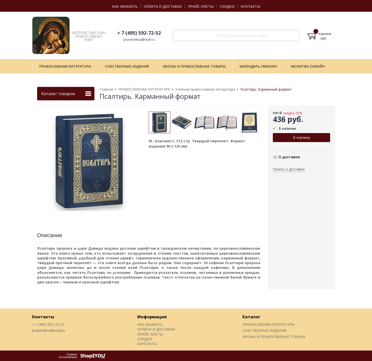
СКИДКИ (227, 6)
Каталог (251, 317)
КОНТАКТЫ (250, 6)
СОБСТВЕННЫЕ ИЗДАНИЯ (264, 330)
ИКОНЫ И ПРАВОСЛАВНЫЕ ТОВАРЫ (273, 336)
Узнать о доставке (289, 169)
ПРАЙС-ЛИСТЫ (201, 6)
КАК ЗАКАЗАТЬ (125, 6)
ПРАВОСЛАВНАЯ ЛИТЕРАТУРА (268, 324)
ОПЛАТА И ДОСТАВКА (163, 6)
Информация (152, 317)
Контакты (43, 317)
